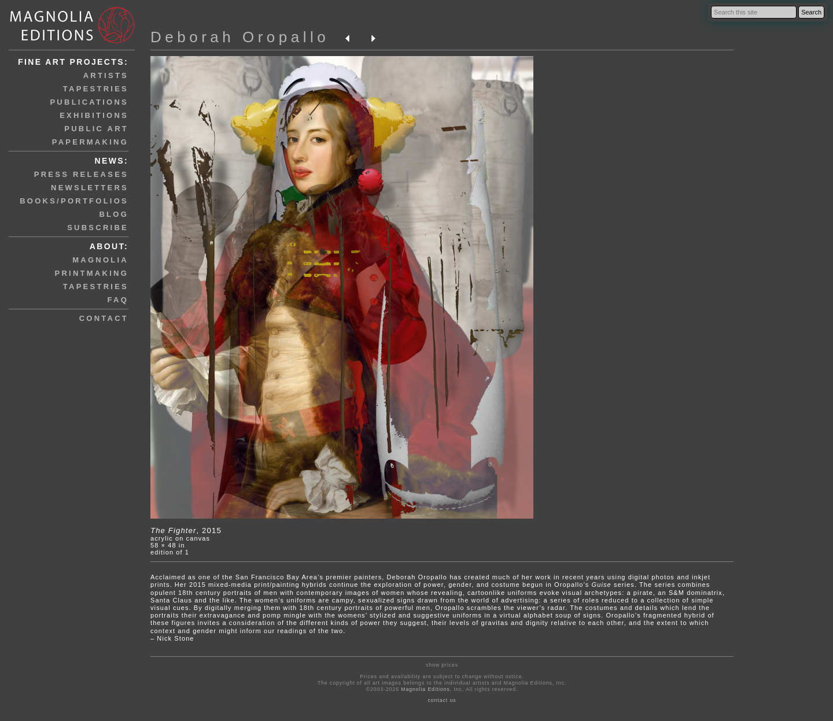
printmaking (91, 273)
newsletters (89, 187)
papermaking (90, 142)
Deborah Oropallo (239, 37)
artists (105, 75)
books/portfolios (74, 201)
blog (113, 214)
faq (118, 299)
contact (103, 318)
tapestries (95, 88)
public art (96, 128)
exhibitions (94, 115)
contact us (442, 700)
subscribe (97, 227)
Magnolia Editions (425, 689)
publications (89, 102)
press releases (81, 174)
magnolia (100, 260)
